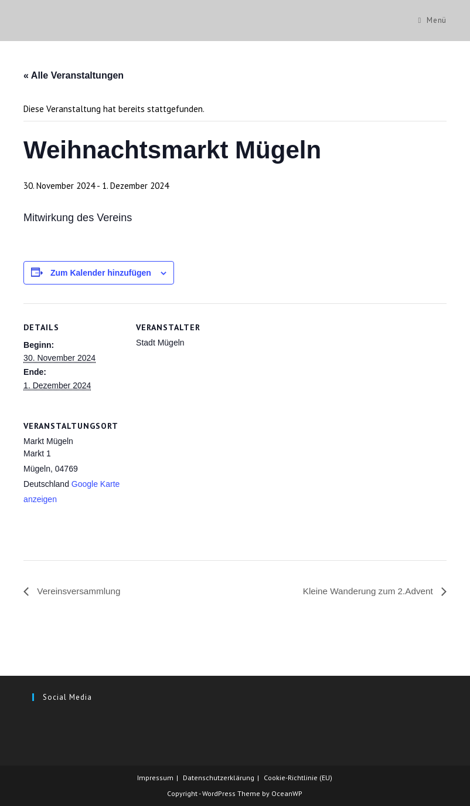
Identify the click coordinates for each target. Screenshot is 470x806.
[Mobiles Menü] (432, 20)
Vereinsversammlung (80, 592)
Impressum (155, 777)
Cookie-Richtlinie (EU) (298, 777)
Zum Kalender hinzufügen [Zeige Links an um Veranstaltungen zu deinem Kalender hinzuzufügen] (100, 272)
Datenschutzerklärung (218, 777)
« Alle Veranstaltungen (73, 75)
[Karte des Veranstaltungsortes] (198, 482)
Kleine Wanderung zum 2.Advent (365, 592)
